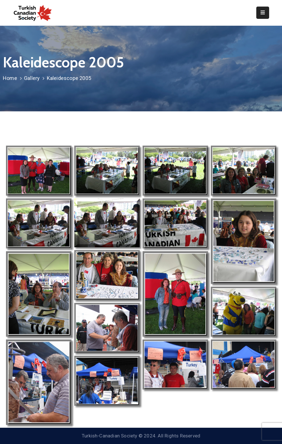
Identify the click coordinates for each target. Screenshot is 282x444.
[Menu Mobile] (262, 13)
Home (10, 78)
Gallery (32, 78)
